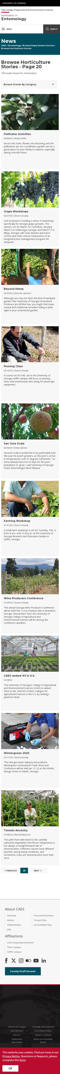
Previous (10, 871)
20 (24, 870)
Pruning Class (13, 366)
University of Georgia (14, 3)
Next (38, 871)
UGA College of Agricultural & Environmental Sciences (27, 10)
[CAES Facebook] (6, 961)
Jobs (9, 929)
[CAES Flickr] (28, 961)
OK (10, 1068)
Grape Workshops (16, 211)
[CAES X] (14, 961)
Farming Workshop (17, 520)
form (23, 1060)
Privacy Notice (11, 1056)
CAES (3, 45)
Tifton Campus (14, 947)
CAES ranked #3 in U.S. (19, 675)
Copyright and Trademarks (43, 1027)
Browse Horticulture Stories (16, 48)
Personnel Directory (43, 915)
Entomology (14, 45)
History (10, 920)
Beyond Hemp (14, 288)
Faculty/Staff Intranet (23, 971)
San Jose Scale (14, 443)
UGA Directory (17, 1031)
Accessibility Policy (43, 924)
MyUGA (17, 1035)
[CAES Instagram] (21, 961)
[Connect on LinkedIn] (44, 961)
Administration (14, 924)
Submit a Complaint (43, 1035)
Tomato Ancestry (16, 830)
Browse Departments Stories (38, 45)
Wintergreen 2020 (16, 753)
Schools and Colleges (17, 1027)
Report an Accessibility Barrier (43, 1040)
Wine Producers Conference (23, 598)
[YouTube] (36, 961)
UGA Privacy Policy (43, 1031)
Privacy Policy (40, 920)
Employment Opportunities (17, 1040)
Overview (11, 915)
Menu (6, 29)
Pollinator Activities (17, 134)
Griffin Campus (14, 951)
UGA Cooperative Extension (20, 942)
